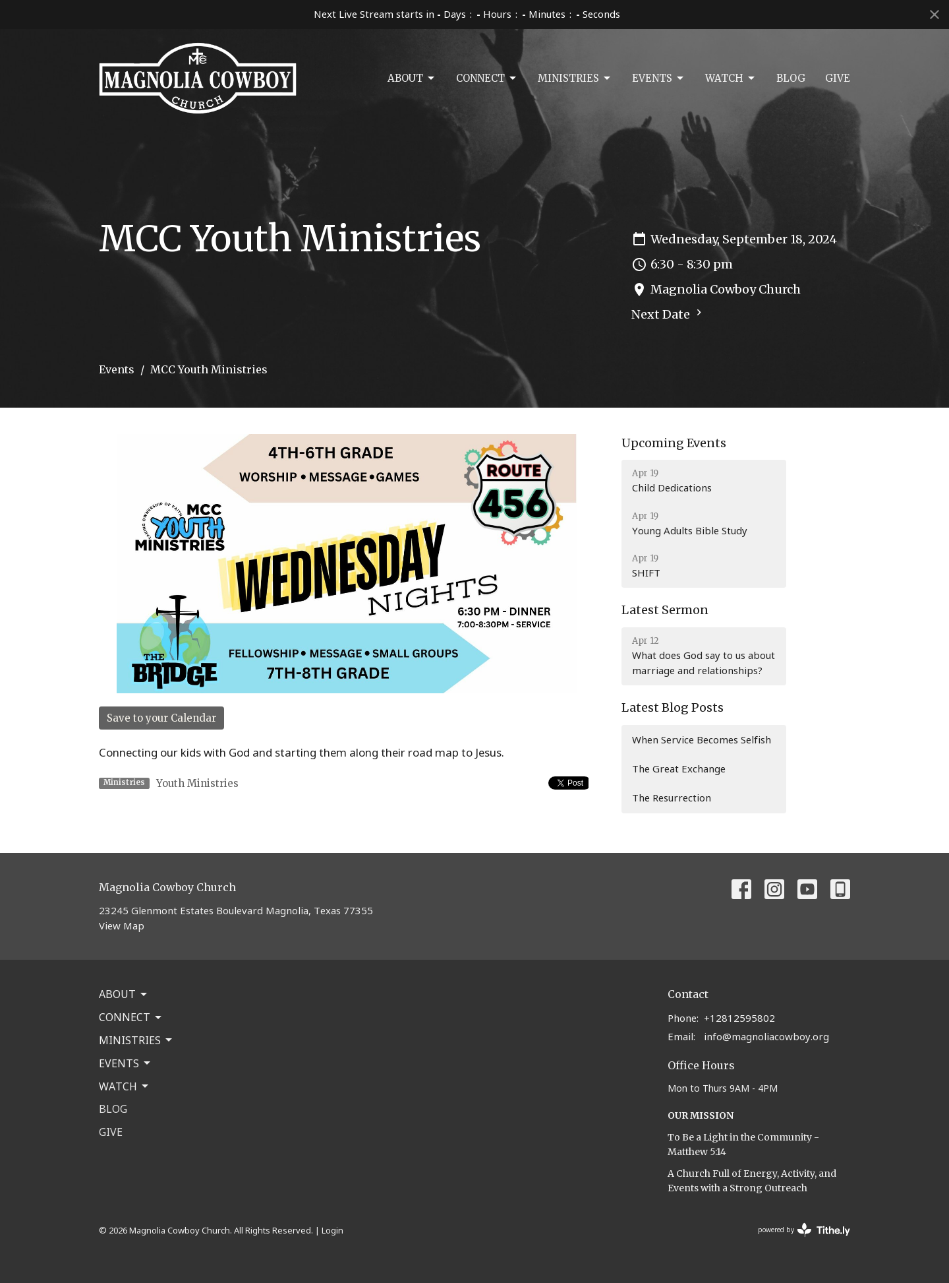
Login (332, 1230)
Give (837, 78)
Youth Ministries (197, 783)
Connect (487, 78)
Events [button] (125, 1063)
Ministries (575, 78)
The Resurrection (671, 797)
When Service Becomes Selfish (701, 739)
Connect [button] (131, 1017)
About (412, 78)
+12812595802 (739, 1017)
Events (658, 78)
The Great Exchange (679, 768)
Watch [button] (124, 1086)
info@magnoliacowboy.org (766, 1036)
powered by (804, 1230)
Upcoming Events (673, 443)
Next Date (668, 314)
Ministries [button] (136, 1040)
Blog (790, 78)
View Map (121, 925)
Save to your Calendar (161, 718)
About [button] (124, 994)
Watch (731, 78)
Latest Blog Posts (672, 707)
